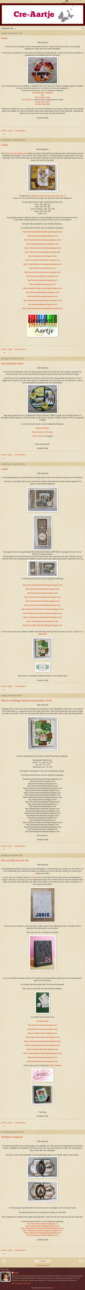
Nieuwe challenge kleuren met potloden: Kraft (26, 700)
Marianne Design (42, 428)
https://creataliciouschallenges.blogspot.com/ (42, 260)
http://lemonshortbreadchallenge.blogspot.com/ (42, 272)
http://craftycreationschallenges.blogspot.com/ (42, 252)
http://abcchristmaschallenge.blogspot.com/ (42, 589)
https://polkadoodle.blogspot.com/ (42, 284)
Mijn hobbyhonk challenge (42, 93)
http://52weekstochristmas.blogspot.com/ (42, 1235)
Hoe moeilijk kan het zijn (15, 860)
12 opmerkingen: (20, 455)
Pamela (34, 877)
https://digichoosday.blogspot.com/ (42, 268)
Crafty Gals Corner (42, 102)
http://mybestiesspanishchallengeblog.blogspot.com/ (42, 308)
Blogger (50, 1288)
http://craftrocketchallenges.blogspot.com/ (42, 244)
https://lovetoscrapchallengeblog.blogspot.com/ (42, 1233)
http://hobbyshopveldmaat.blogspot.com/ (42, 1061)
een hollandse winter (12, 363)
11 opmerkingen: (20, 686)
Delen (4, 134)
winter (4, 468)
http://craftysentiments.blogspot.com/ (42, 256)
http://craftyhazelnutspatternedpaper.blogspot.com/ (42, 613)
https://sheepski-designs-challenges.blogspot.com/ (42, 288)
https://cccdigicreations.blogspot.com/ (42, 1033)
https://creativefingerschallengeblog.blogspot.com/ (42, 264)
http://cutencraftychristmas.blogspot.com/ (42, 621)
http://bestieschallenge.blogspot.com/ (42, 304)
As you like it (27, 99)
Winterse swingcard (12, 1136)
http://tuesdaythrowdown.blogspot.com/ (42, 296)
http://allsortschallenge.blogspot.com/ (42, 1025)
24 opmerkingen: (20, 349)
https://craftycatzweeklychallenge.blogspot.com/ (42, 248)
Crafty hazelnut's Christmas (42, 432)
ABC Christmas (38, 436)
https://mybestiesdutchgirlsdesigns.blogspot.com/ (42, 300)
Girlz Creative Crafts (42, 97)
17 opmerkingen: (20, 130)
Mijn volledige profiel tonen (21, 1283)
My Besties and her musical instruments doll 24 (47, 196)
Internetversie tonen (42, 1265)
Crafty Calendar (55, 1065)
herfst (4, 38)
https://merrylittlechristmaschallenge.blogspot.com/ (42, 625)
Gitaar (4, 144)
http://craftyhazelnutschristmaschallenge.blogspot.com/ (42, 609)
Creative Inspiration (42, 104)
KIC (42, 95)
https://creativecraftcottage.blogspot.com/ (43, 1049)
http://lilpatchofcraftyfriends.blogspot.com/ (42, 276)
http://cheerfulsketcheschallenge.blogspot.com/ (42, 240)
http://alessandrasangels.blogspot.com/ (42, 236)
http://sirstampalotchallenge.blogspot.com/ (42, 292)
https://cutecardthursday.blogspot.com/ (43, 1057)
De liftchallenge (42, 1021)
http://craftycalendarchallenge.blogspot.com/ (42, 601)
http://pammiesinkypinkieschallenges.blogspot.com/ (42, 232)
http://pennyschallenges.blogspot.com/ (42, 280)
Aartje (16, 1273)
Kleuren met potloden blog (17, 153)
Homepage (42, 1261)
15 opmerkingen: (20, 846)
